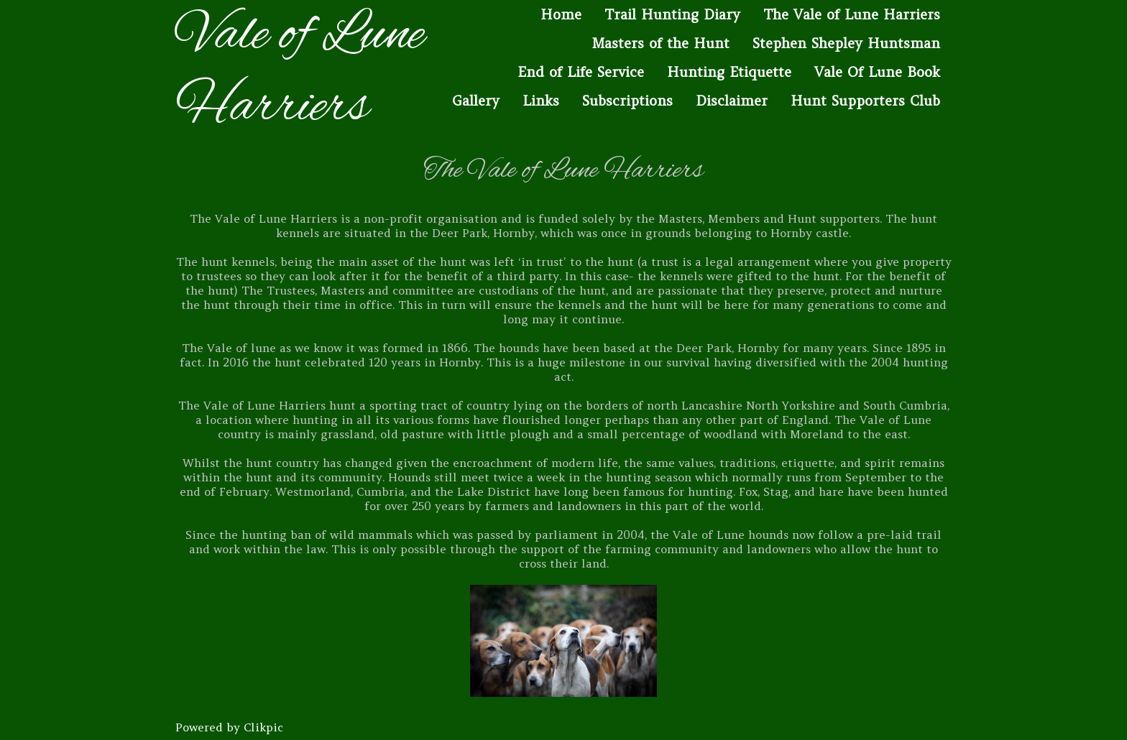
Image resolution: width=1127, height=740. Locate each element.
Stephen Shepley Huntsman (846, 43)
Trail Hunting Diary (672, 14)
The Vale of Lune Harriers (851, 14)
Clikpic (263, 727)
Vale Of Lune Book (877, 71)
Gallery (476, 100)
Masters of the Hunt (661, 43)
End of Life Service (581, 71)
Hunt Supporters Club (865, 100)
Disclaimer (732, 100)
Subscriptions (627, 100)
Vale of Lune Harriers (299, 72)
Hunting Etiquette (729, 71)
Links (541, 100)
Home (560, 14)
